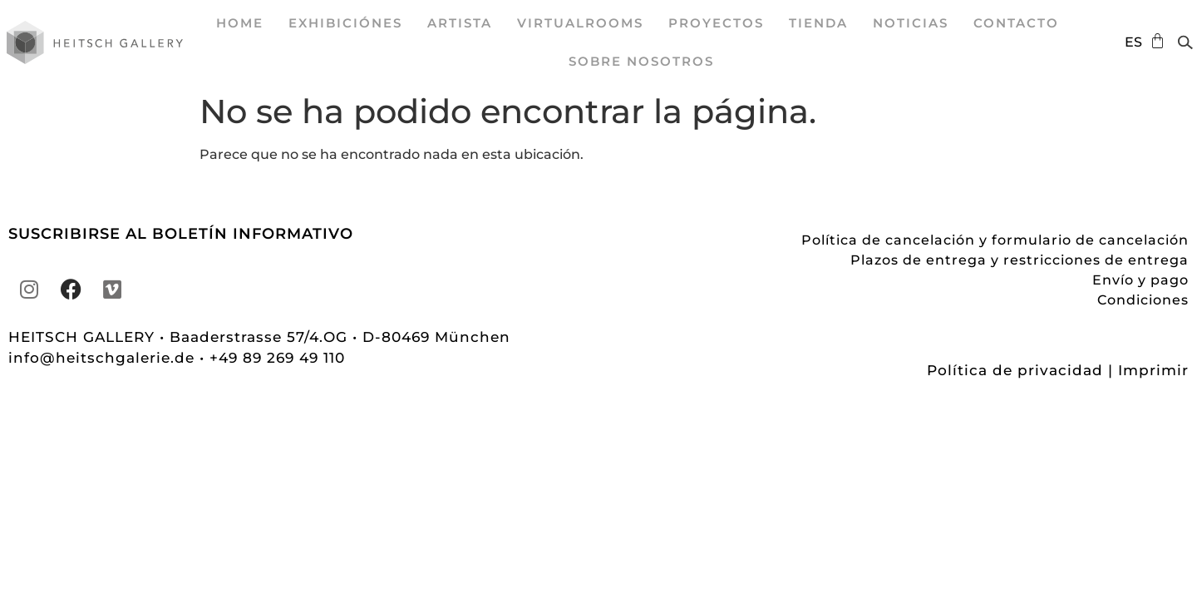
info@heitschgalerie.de (104, 357)
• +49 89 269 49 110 (272, 357)
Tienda (818, 23)
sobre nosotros (641, 61)
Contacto (1016, 23)
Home (240, 23)
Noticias (910, 23)
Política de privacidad (1015, 370)
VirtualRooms (580, 23)
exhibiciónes (345, 23)
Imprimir (1153, 370)
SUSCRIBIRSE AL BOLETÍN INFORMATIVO (180, 234)
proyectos (716, 23)
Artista (459, 23)
